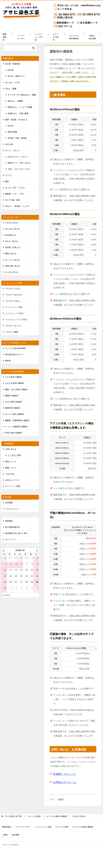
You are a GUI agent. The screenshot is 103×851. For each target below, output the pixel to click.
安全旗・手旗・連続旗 (17, 138)
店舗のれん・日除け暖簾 (18, 113)
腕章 (7, 181)
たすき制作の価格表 (13, 377)
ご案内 (5, 835)
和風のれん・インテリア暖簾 (20, 107)
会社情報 (15, 835)
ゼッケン (9, 175)
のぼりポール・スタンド (18, 157)
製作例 (8, 361)
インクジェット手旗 (13, 307)
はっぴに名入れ (11, 272)
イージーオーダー (21, 37)
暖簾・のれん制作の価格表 (16, 389)
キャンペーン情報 (12, 486)
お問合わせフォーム (64, 782)
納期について (10, 468)
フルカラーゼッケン (13, 326)
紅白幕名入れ (10, 235)
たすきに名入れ (11, 223)
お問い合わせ (10, 449)
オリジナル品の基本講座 (15, 348)
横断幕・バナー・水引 (14, 194)
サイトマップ (10, 539)
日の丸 (10, 126)
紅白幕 (10, 70)
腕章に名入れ (10, 253)
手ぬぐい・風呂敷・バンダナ (17, 206)
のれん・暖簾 (10, 89)
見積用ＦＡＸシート (64, 774)
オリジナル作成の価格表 (83, 827)
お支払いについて (12, 480)
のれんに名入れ (11, 241)
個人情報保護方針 (12, 527)
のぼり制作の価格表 (13, 402)
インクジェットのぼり (14, 313)
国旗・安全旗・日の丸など (16, 120)
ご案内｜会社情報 (92, 37)
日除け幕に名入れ (12, 266)
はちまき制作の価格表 (14, 383)
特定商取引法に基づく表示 (16, 533)
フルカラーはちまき (13, 295)
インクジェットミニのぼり (16, 319)
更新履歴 (9, 521)
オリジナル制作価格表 (74, 37)
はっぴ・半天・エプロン (15, 188)
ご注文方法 (9, 474)
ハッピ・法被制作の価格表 (16, 427)
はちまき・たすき (12, 82)
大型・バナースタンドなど (19, 169)
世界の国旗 (12, 132)
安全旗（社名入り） (13, 247)
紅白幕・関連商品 (12, 64)
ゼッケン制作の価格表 (14, 414)
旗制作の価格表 (11, 396)
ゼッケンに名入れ (12, 260)
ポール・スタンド (12, 150)
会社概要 (9, 503)
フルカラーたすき (12, 288)
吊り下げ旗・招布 (12, 200)
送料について (10, 461)
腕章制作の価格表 (12, 408)
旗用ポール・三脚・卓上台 (19, 163)
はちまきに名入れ (12, 229)
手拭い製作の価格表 (13, 433)
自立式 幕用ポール (16, 76)
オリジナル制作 (55, 37)
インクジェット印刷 (38, 37)
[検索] (20, 48)
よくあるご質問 (14, 455)
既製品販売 (4, 37)
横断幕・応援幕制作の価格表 (17, 420)
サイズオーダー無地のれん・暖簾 (22, 95)
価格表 (60, 799)
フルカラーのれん (12, 301)
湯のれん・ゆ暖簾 (15, 101)
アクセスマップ (11, 509)
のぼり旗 (9, 144)
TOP (13, 816)
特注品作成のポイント (14, 354)
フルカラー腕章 (11, 332)
